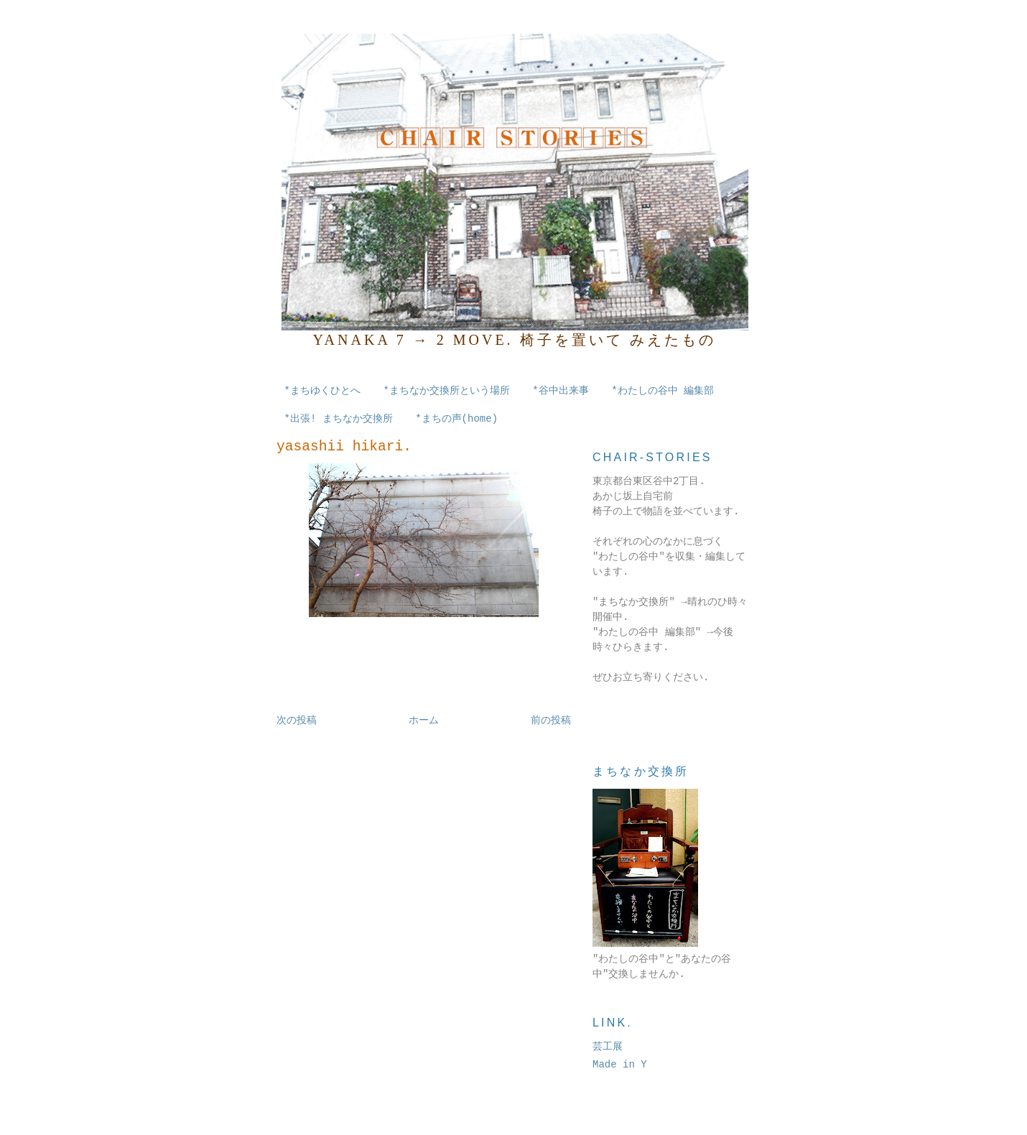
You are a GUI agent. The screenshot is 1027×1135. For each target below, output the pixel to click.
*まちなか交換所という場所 (446, 391)
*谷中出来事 (560, 391)
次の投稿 (296, 720)
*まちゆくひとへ (322, 391)
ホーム (424, 720)
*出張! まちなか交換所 (338, 419)
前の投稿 (551, 720)
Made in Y (619, 1064)
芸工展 (607, 1046)
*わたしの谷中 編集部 (662, 391)
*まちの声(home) (456, 419)
